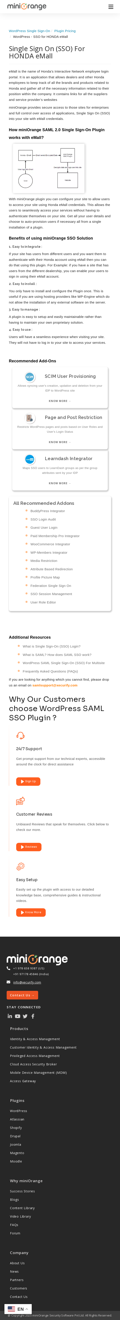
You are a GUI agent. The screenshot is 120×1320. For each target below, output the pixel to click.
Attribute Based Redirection (52, 569)
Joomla (15, 1144)
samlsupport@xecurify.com (54, 685)
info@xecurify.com (27, 982)
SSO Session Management (51, 594)
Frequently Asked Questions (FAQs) (50, 671)
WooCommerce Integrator (50, 544)
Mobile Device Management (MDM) (38, 1072)
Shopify (16, 1128)
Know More (31, 913)
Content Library (22, 1208)
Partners (17, 1280)
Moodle (16, 1161)
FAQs (14, 1225)
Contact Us (19, 1297)
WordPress (18, 1111)
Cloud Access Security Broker (33, 1064)
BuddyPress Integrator (48, 511)
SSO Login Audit (43, 519)
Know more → (60, 400)
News (14, 1271)
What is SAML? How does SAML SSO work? (57, 655)
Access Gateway (23, 1081)
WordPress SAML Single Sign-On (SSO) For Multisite (64, 663)
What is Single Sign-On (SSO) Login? (52, 646)
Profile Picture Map (45, 577)
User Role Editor (43, 602)
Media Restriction (44, 561)
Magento (17, 1153)
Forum (15, 1233)
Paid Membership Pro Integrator (55, 536)
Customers (18, 1288)
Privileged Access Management (35, 1056)
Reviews (29, 847)
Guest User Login (44, 527)
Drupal (15, 1136)
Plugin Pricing (65, 31)
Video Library (20, 1216)
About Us (17, 1263)
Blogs (14, 1199)
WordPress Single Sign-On (29, 31)
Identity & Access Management (35, 1039)
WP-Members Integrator (49, 552)
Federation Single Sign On (51, 585)
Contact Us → (22, 995)
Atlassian (17, 1119)
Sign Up (28, 782)
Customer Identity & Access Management (43, 1047)
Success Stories (22, 1191)
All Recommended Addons (43, 503)
